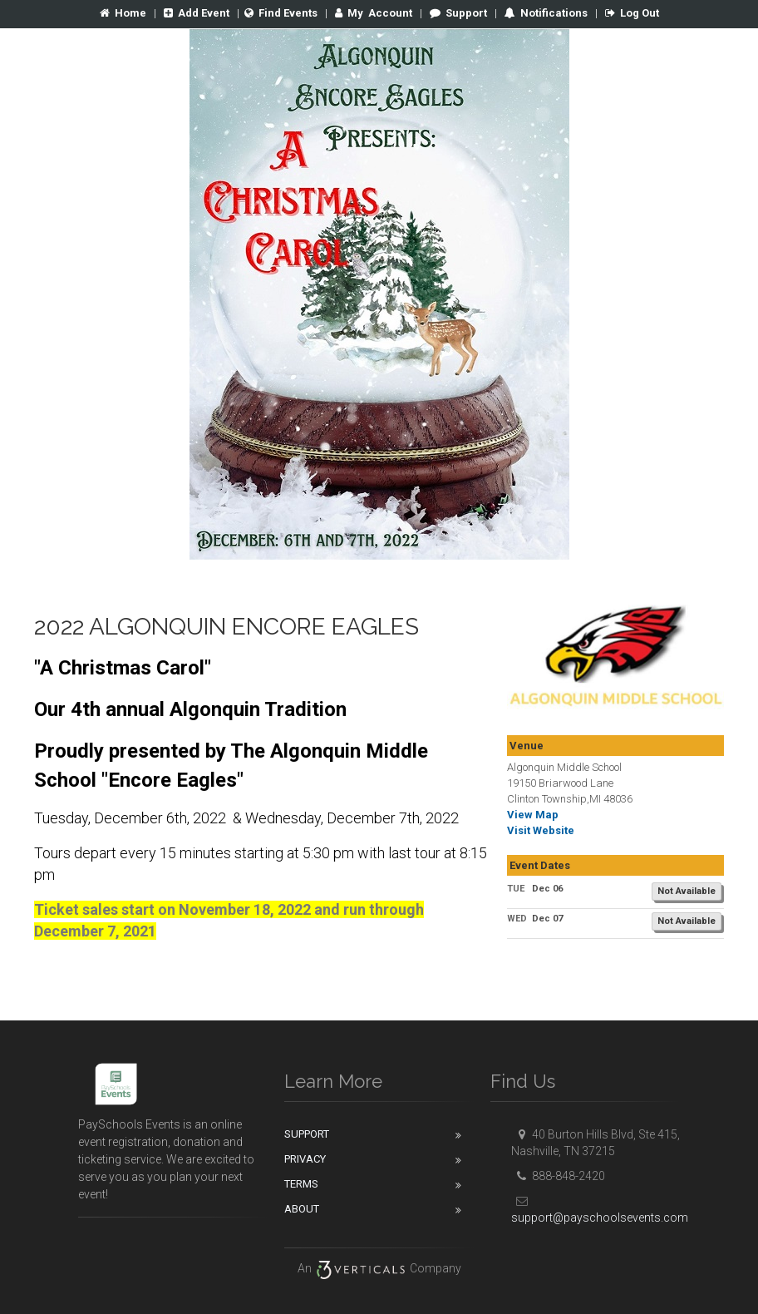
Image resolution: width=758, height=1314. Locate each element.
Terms (301, 1184)
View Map (533, 814)
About (301, 1209)
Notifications (553, 13)
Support (458, 13)
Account (373, 13)
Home (123, 13)
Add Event (196, 13)
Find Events (280, 13)
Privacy (305, 1159)
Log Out (632, 13)
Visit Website (540, 830)
